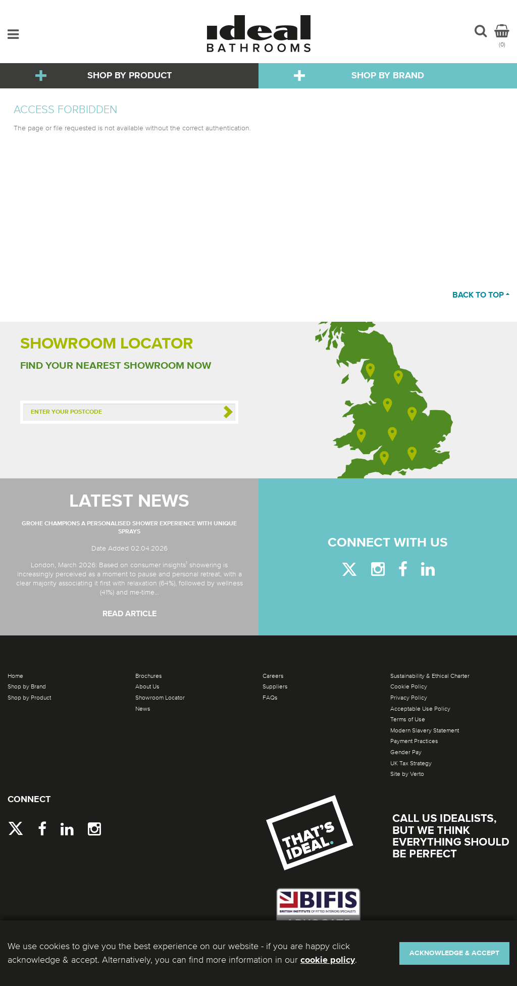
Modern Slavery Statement (424, 730)
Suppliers (275, 686)
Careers (273, 675)
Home (15, 675)
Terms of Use (407, 719)
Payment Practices (414, 741)
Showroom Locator (160, 697)
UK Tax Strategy (411, 763)
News (142, 708)
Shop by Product (129, 75)
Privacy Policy (408, 697)
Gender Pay (406, 752)
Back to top (480, 295)
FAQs (270, 697)
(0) (501, 36)
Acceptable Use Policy (420, 708)
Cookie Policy (408, 686)
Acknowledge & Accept (454, 953)
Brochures (148, 675)
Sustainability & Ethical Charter (430, 675)
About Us (147, 686)
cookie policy (327, 960)
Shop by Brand (387, 75)
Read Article (129, 614)
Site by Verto (407, 773)
